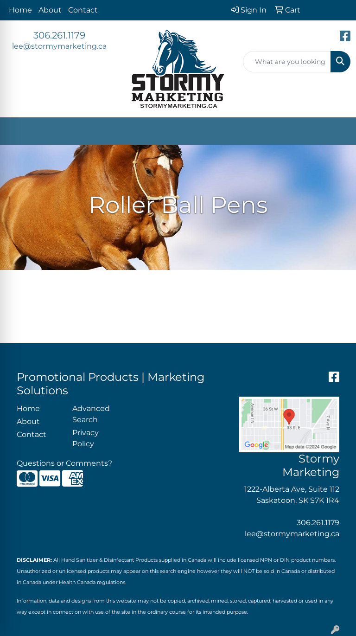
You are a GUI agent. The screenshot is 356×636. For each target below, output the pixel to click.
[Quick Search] (287, 61)
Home (20, 10)
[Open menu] (337, 131)
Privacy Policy (85, 438)
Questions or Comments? (64, 463)
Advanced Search (91, 414)
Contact (83, 10)
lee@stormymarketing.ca (59, 46)
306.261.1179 (59, 35)
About (50, 10)
